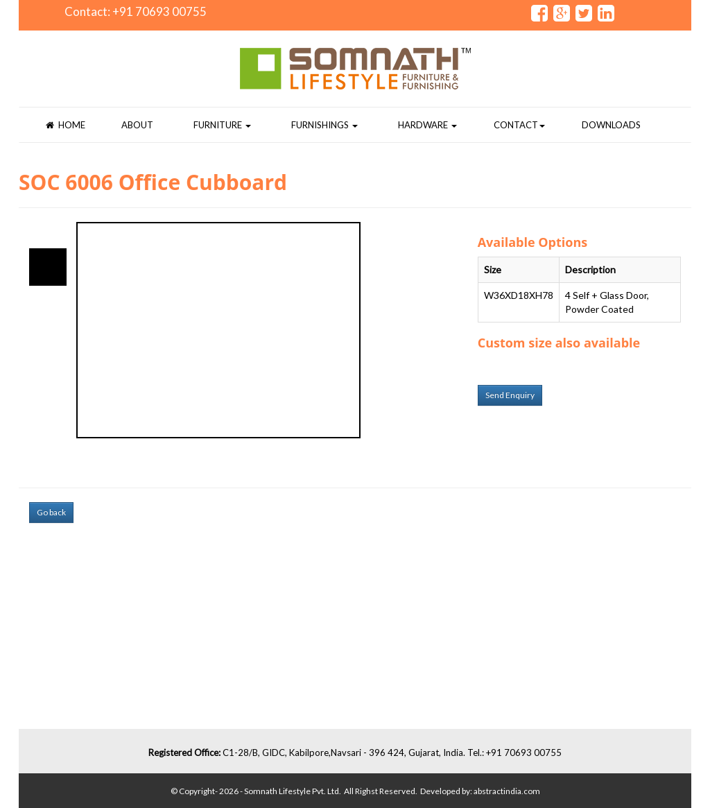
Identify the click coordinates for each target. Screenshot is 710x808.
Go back (51, 512)
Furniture (222, 124)
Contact (519, 124)
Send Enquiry (510, 395)
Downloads (611, 124)
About (137, 124)
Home (65, 124)
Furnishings (324, 124)
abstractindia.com (507, 791)
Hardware (427, 124)
